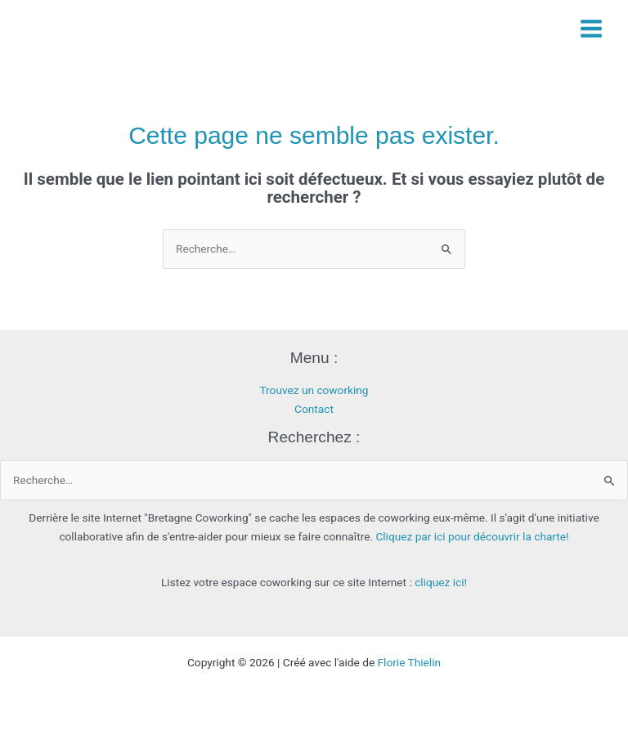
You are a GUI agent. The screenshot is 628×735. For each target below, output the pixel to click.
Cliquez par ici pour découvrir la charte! (471, 536)
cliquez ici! (441, 582)
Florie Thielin (409, 662)
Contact (314, 408)
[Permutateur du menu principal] (592, 28)
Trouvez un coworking (313, 390)
